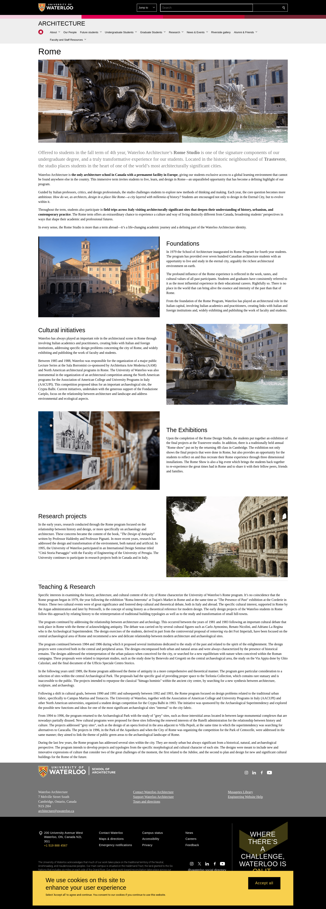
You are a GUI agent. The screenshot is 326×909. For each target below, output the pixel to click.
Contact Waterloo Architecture (153, 792)
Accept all (264, 883)
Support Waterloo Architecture (153, 797)
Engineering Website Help (245, 797)
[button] (253, 7)
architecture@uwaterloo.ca (56, 811)
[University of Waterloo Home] (56, 7)
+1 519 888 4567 (55, 845)
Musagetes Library (240, 792)
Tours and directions (146, 801)
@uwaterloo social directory (207, 870)
